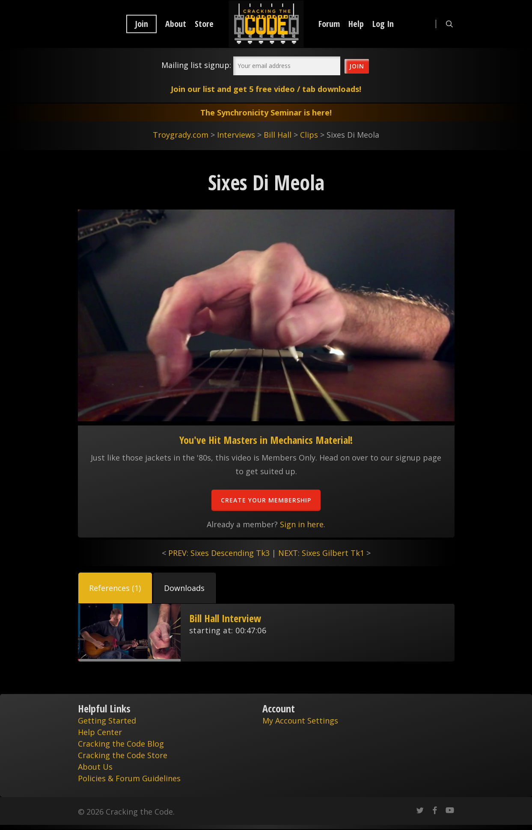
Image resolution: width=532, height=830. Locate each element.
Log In (383, 24)
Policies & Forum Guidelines (129, 778)
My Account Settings (300, 720)
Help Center (100, 732)
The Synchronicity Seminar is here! (266, 112)
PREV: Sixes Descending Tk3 (219, 553)
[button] (115, 588)
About (175, 24)
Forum (329, 24)
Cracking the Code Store (122, 755)
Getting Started (107, 720)
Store (204, 24)
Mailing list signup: (196, 65)
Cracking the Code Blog (121, 743)
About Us (95, 767)
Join (141, 24)
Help (356, 24)
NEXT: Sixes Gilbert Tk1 (321, 553)
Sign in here (302, 524)
